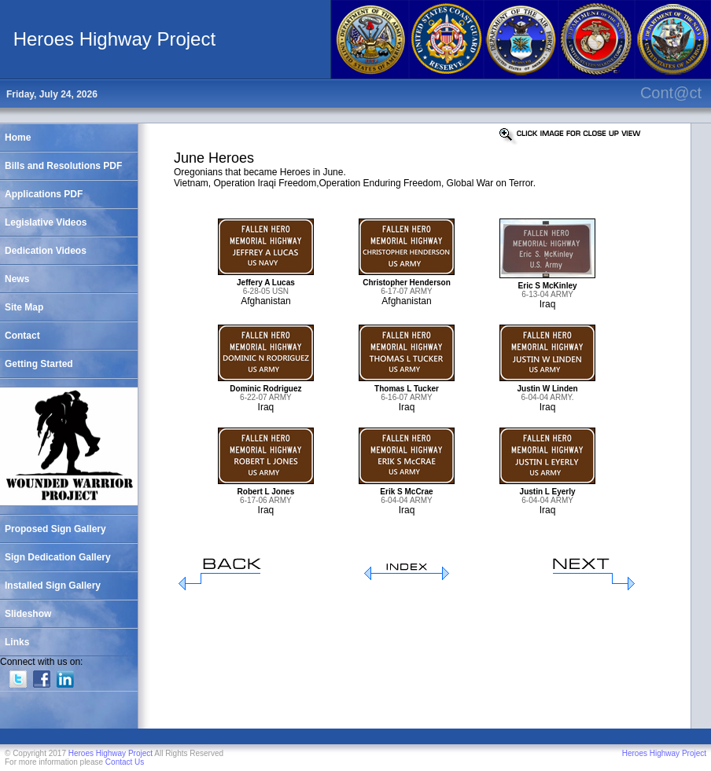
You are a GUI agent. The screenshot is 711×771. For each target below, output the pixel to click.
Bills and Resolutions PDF (63, 165)
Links (17, 642)
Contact (22, 335)
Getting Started (39, 363)
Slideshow (28, 613)
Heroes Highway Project (110, 753)
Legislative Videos (46, 222)
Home (18, 137)
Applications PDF (44, 194)
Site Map (24, 307)
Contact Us (124, 762)
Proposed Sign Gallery (55, 528)
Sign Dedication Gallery (58, 557)
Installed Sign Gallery (53, 585)
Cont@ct (671, 92)
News (17, 279)
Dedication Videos (46, 250)
